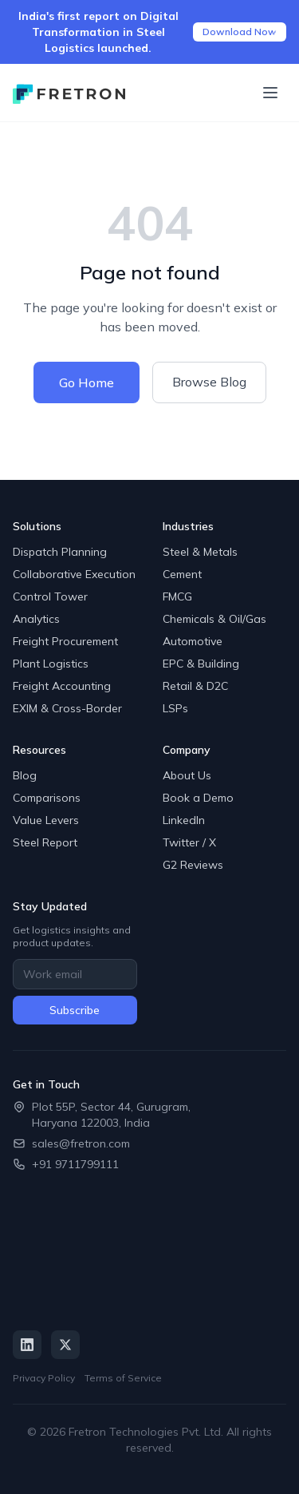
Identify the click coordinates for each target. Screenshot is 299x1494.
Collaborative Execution (74, 574)
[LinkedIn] (27, 1344)
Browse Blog (209, 382)
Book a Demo (198, 798)
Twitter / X (189, 842)
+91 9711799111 (75, 1164)
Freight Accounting (62, 686)
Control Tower (50, 596)
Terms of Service (123, 1378)
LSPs (175, 708)
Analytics (36, 619)
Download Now (240, 32)
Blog (25, 775)
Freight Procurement (65, 641)
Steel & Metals (200, 552)
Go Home (86, 382)
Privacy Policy (44, 1378)
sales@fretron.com (81, 1143)
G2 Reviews (193, 865)
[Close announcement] (276, 32)
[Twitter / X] (65, 1344)
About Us (187, 775)
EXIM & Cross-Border (67, 708)
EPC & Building (201, 663)
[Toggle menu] (270, 93)
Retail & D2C (195, 686)
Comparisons (47, 798)
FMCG (177, 596)
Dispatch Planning (60, 552)
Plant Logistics (51, 663)
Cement (182, 574)
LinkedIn (184, 820)
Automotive (192, 641)
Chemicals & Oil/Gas (214, 619)
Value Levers (46, 820)
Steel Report (45, 842)
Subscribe (74, 1010)
